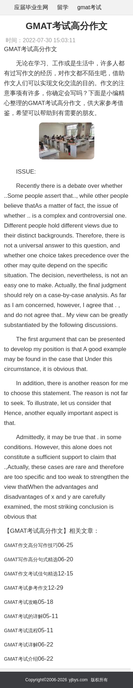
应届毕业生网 (31, 7)
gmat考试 (89, 7)
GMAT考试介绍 (21, 659)
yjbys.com (78, 679)
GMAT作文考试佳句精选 (30, 574)
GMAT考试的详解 (23, 616)
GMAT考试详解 (21, 645)
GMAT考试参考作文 (26, 588)
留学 (62, 7)
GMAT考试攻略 (21, 602)
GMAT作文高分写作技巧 (30, 545)
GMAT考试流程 (21, 630)
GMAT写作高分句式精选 (30, 559)
